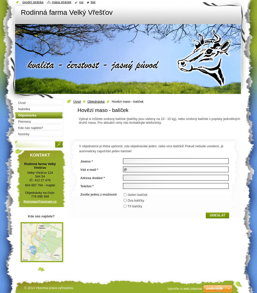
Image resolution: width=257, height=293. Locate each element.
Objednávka (95, 101)
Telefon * (87, 186)
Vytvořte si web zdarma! (184, 288)
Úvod (77, 101)
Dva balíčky (136, 200)
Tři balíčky (134, 206)
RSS (81, 2)
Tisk (93, 2)
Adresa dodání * (92, 178)
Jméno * (86, 161)
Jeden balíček (138, 195)
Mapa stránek (62, 2)
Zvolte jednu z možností (98, 194)
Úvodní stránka (32, 2)
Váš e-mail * (89, 170)
